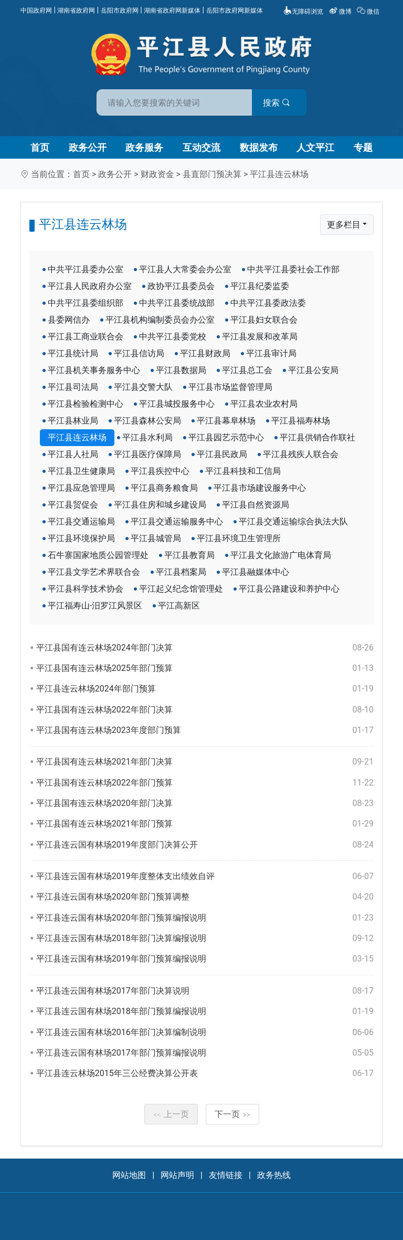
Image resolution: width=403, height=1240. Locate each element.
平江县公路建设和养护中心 (289, 589)
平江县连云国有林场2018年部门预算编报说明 (205, 1011)
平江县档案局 (181, 572)
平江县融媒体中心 (255, 572)
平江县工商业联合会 (85, 337)
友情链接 (225, 1175)
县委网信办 (69, 320)
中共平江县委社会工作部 (293, 269)
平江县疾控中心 (160, 471)
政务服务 (144, 147)
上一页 (171, 1114)
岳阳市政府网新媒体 (234, 10)
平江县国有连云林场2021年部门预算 (205, 824)
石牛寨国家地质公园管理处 (98, 555)
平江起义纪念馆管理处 (181, 589)
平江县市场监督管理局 (230, 387)
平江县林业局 (73, 421)
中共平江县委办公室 (85, 269)
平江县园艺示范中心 (226, 437)
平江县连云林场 (279, 174)
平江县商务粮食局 (164, 488)
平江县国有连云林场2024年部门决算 (205, 648)
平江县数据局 (181, 370)
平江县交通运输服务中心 (177, 521)
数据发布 (259, 147)
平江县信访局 (139, 353)
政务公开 (88, 147)
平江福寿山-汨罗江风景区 (95, 606)
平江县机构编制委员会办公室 (160, 320)
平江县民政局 (222, 454)
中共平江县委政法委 (268, 303)
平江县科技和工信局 (243, 471)
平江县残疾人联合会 (300, 454)
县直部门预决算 (212, 174)
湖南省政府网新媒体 (172, 10)
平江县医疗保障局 (147, 454)
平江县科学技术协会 (85, 589)
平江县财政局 (205, 353)
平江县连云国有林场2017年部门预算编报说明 (205, 1053)
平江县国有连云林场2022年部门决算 (205, 710)
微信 (369, 11)
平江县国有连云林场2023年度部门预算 (205, 730)
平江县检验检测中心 (85, 404)
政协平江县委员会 (181, 286)
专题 (363, 147)
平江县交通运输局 (81, 521)
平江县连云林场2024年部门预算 (205, 689)
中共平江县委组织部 (85, 303)
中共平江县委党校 (172, 337)
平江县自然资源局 (255, 505)
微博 (341, 11)
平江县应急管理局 (81, 488)
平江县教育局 (189, 555)
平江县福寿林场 (300, 421)
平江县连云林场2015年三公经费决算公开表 (205, 1073)
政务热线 (274, 1175)
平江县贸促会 (73, 505)
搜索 (276, 103)
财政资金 (157, 174)
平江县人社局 (73, 454)
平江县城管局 (156, 538)
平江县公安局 (313, 370)
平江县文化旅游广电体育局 (280, 555)
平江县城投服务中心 (177, 404)
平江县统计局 (73, 353)
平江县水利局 (147, 437)
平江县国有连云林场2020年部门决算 (205, 803)
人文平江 (315, 147)
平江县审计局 (271, 353)
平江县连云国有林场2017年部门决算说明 (205, 991)
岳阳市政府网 (120, 10)
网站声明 (177, 1175)
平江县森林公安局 (147, 421)
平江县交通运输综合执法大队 (293, 521)
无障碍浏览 (303, 11)
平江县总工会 (247, 370)
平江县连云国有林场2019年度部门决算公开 (205, 845)
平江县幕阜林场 (226, 421)
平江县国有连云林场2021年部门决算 (205, 762)
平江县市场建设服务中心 (260, 488)
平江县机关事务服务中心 (94, 370)
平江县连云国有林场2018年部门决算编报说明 (205, 938)
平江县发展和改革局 (260, 337)
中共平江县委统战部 (177, 303)
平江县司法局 (73, 387)
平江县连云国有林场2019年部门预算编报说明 (205, 959)
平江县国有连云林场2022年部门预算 (205, 783)
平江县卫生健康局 (81, 471)
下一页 (232, 1114)
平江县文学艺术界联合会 (94, 572)
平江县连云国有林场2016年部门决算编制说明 (205, 1032)
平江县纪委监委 (259, 286)
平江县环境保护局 (81, 538)
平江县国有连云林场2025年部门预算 (205, 668)
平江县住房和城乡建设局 (160, 505)
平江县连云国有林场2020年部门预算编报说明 (205, 918)
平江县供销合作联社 (317, 437)
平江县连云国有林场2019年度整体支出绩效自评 (205, 876)
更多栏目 (343, 225)
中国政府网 (36, 10)
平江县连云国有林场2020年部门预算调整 (205, 897)
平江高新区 (179, 606)
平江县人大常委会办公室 (185, 269)
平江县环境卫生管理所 (239, 538)
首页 (39, 147)
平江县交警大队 (143, 387)
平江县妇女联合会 (264, 320)
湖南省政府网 (76, 10)
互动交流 (201, 147)
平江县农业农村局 (264, 404)
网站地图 (129, 1175)
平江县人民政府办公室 (90, 286)
